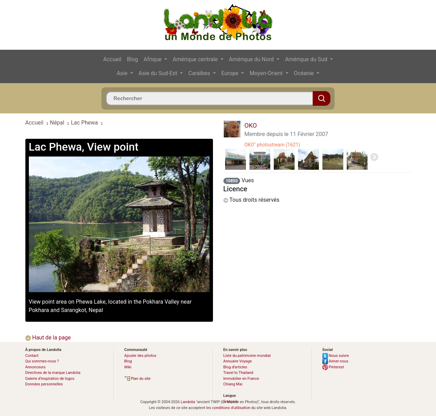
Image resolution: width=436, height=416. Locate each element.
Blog (132, 59)
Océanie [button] (304, 73)
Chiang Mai (232, 384)
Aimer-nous (335, 361)
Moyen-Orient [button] (266, 73)
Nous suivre (335, 355)
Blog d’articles (235, 367)
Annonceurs (35, 367)
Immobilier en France (241, 378)
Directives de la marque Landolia (53, 372)
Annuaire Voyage (237, 361)
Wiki (128, 367)
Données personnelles (44, 384)
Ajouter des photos (140, 355)
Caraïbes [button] (200, 73)
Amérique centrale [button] (196, 59)
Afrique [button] (153, 59)
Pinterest (333, 367)
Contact (32, 355)
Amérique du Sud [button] (307, 59)
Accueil (112, 59)
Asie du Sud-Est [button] (159, 73)
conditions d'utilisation (231, 408)
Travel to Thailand (238, 372)
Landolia (188, 402)
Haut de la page (48, 337)
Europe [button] (230, 73)
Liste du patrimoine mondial (247, 355)
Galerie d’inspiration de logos (49, 378)
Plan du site (137, 378)
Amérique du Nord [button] (252, 59)
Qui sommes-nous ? (42, 361)
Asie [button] (123, 73)
